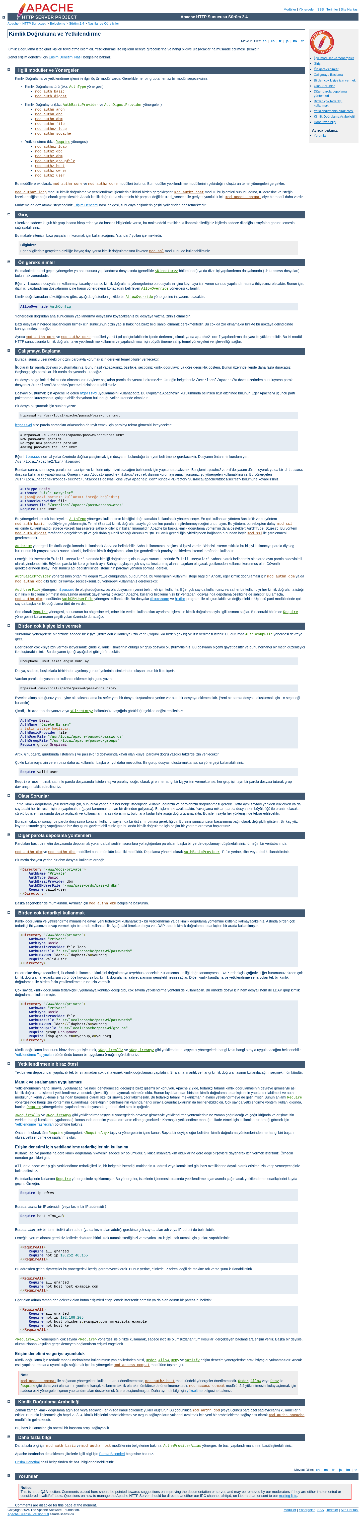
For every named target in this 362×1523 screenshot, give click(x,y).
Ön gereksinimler (326, 69)
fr (280, 41)
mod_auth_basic (50, 92)
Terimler (332, 9)
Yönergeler (307, 9)
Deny (175, 1360)
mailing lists (288, 1496)
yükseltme (194, 1391)
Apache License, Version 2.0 (28, 1514)
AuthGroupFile (259, 634)
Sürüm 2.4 (76, 23)
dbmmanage (159, 599)
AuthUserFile (27, 590)
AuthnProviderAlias (182, 1446)
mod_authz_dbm (48, 156)
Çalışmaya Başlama (328, 74)
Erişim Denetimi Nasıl (65, 57)
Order (151, 1360)
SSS (320, 9)
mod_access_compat (243, 197)
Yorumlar (320, 135)
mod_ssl (156, 251)
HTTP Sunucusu (34, 23)
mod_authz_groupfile (55, 161)
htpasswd (88, 393)
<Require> (87, 1339)
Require (63, 142)
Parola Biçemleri (112, 1454)
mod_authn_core (68, 184)
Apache (13, 23)
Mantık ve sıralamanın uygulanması (49, 1082)
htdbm (180, 599)
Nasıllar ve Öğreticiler (103, 23)
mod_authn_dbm (48, 119)
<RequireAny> (141, 1050)
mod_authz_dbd (48, 151)
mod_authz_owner (51, 171)
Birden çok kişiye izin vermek (335, 80)
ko (295, 41)
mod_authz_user (50, 176)
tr (303, 41)
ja (287, 41)
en (264, 41)
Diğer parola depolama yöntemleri (54, 835)
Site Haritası (349, 9)
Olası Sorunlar (324, 86)
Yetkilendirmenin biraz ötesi (333, 111)
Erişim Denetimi (86, 205)
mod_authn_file (50, 124)
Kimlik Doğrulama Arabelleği (334, 116)
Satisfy (192, 1360)
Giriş (317, 63)
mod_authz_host (50, 166)
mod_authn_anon (50, 110)
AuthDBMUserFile (77, 599)
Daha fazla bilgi (325, 122)
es (272, 41)
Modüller (290, 9)
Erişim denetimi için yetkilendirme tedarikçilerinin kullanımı (71, 1147)
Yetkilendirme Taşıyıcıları (34, 1055)
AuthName (23, 546)
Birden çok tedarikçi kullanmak (328, 103)
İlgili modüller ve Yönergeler (334, 58)
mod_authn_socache (53, 134)
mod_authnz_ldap (51, 129)
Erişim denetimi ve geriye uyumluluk (50, 1353)
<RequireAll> (110, 1050)
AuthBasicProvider (81, 105)
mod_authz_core (103, 184)
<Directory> (166, 271)
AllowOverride (155, 289)
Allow (163, 1360)
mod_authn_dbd (48, 114)
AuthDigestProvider (123, 105)
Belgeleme (57, 23)
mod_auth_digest (51, 96)
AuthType (77, 87)
